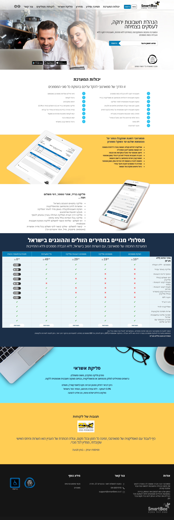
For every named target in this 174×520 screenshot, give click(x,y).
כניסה (134, 7)
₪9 (16, 270)
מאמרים (77, 487)
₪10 (16, 288)
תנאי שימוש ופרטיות (72, 483)
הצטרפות (135, 325)
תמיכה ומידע (93, 6)
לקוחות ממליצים (45, 6)
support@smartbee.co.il (110, 491)
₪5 (16, 284)
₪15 (16, 265)
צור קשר (28, 6)
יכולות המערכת (111, 6)
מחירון (79, 6)
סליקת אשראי (65, 6)
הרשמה (127, 7)
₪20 (16, 274)
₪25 (16, 293)
